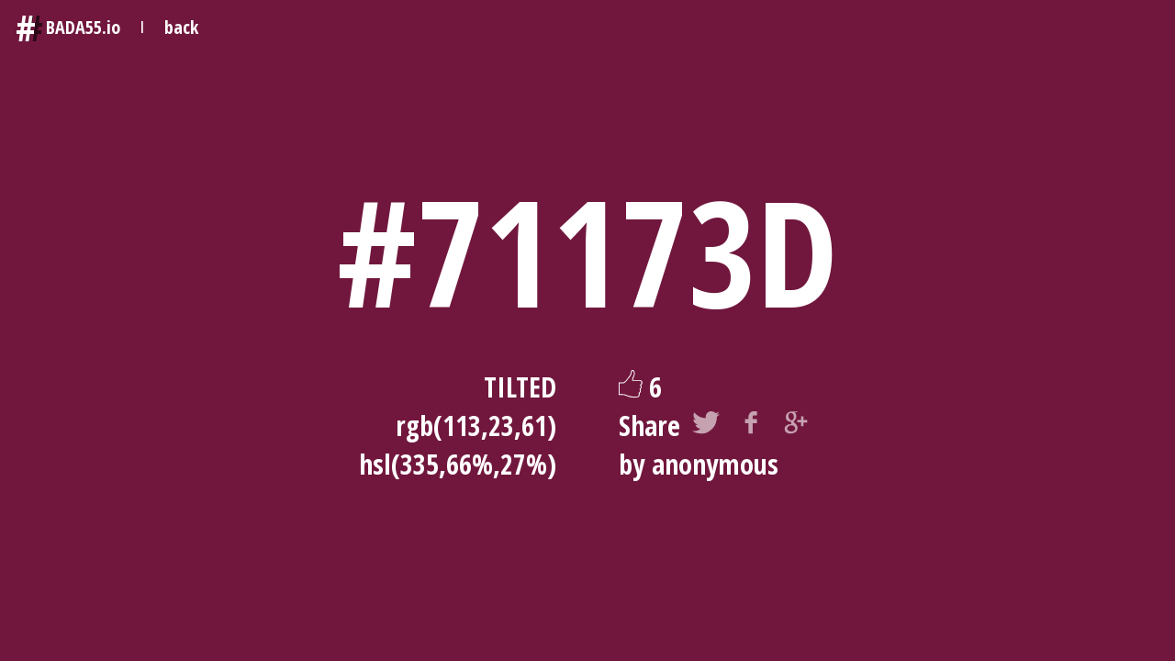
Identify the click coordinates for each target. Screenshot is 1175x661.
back (181, 27)
